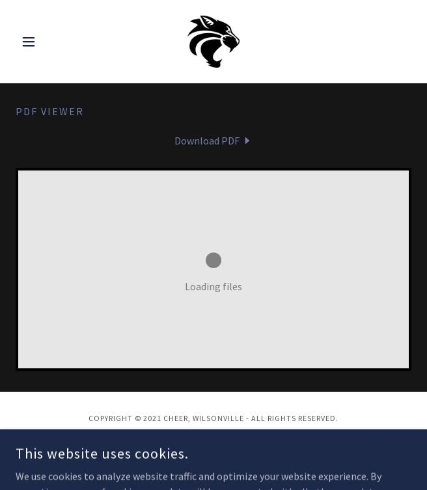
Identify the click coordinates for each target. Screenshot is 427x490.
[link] (213, 42)
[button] (45, 42)
